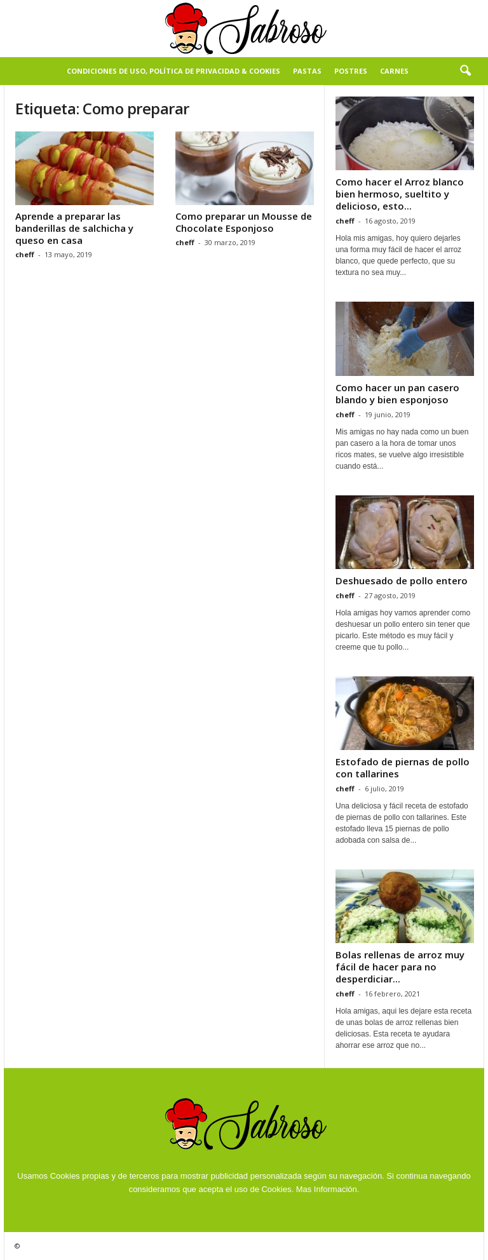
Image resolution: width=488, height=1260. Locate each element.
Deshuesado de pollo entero (402, 580)
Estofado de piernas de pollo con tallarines (403, 767)
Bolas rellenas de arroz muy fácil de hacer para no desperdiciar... (400, 966)
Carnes (394, 71)
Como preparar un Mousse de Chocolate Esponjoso (243, 222)
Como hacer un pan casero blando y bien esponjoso (397, 393)
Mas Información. (328, 1189)
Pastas (307, 71)
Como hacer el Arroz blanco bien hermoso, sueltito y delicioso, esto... (400, 193)
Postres (350, 71)
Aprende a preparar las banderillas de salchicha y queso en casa (74, 228)
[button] (465, 71)
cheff (24, 254)
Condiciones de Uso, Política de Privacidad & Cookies (173, 71)
